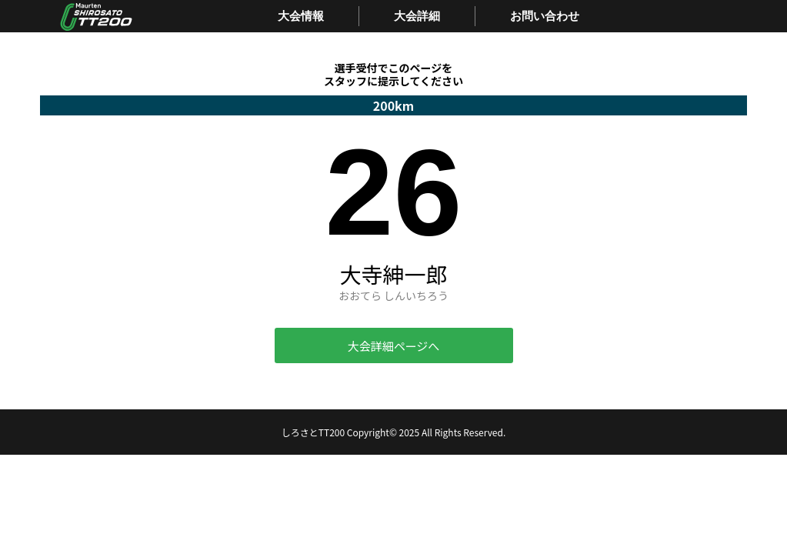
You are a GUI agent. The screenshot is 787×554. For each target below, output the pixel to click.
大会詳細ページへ (394, 346)
